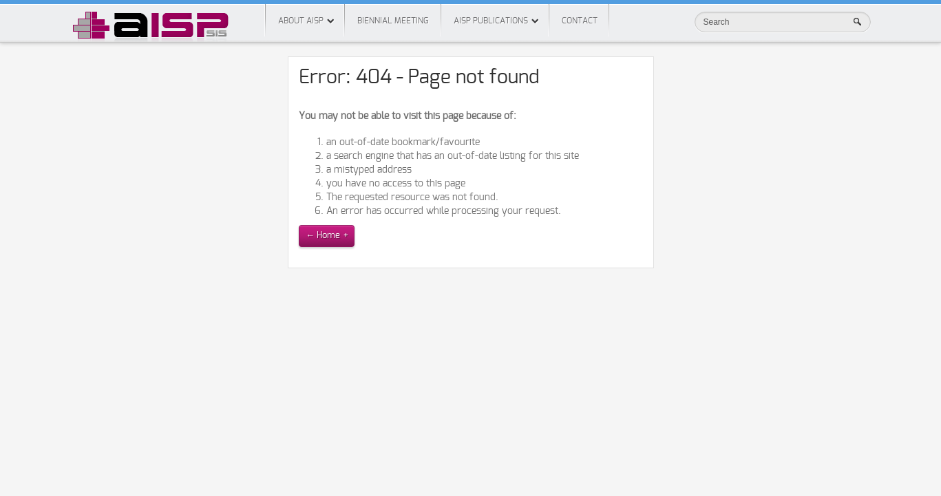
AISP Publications (491, 21)
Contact (580, 21)
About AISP (301, 21)
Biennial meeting (392, 21)
